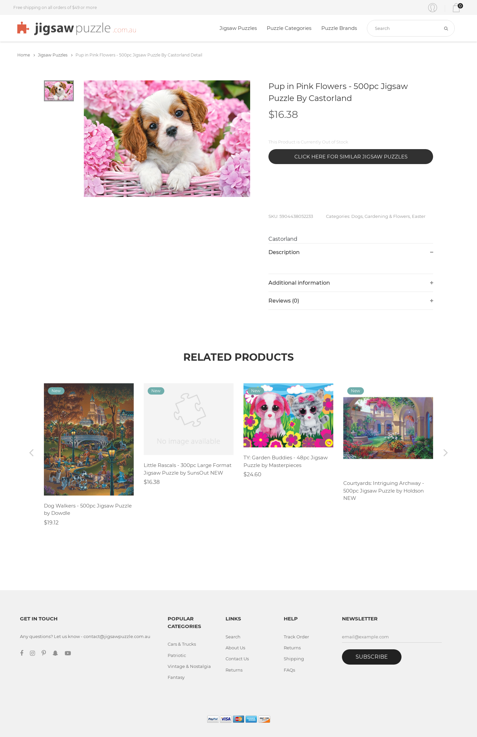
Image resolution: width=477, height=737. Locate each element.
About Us (235, 647)
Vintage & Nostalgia (189, 666)
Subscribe (372, 657)
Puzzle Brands (339, 28)
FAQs (289, 670)
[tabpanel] (167, 138)
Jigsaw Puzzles (238, 28)
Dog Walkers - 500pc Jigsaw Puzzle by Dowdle (88, 509)
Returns (234, 670)
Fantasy (176, 677)
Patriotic (177, 655)
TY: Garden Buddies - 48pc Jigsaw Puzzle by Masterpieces (285, 461)
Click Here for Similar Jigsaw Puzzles (350, 156)
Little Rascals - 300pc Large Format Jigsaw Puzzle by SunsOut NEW (188, 469)
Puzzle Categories (289, 28)
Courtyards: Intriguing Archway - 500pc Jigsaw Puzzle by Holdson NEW (383, 490)
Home (26, 54)
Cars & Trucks (182, 644)
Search (233, 636)
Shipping (294, 658)
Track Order (296, 636)
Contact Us (237, 658)
